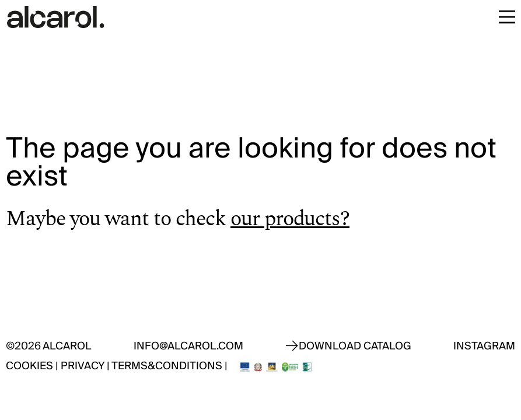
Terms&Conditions (166, 366)
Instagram (484, 346)
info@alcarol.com (188, 346)
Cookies (29, 366)
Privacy (82, 366)
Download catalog (355, 346)
